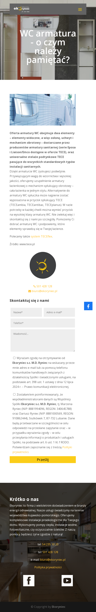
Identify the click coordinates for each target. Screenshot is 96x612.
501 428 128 (43, 286)
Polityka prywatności (48, 567)
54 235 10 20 (50, 544)
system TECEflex (41, 236)
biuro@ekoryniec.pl (42, 291)
